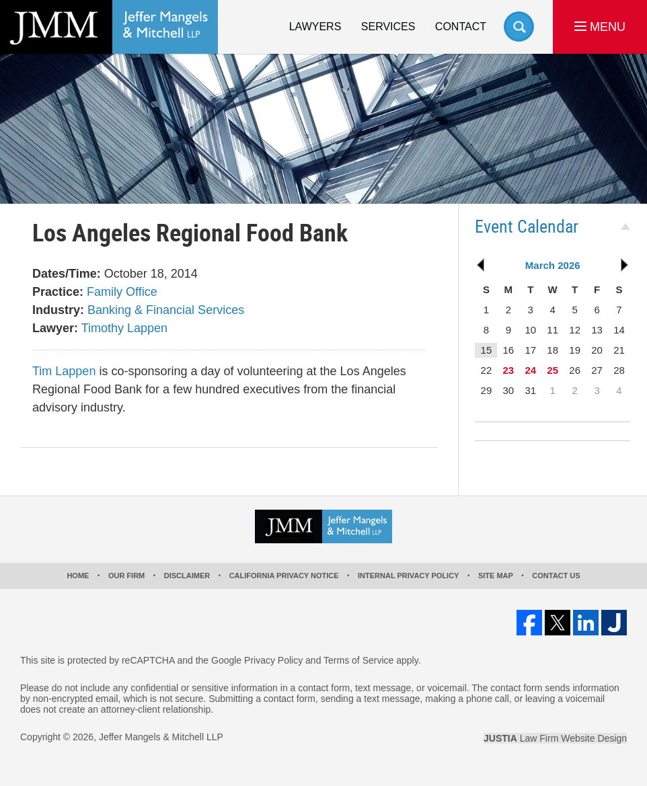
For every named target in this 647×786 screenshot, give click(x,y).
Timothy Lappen (124, 328)
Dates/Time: (66, 273)
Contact (460, 26)
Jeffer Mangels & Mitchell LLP (161, 737)
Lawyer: (55, 328)
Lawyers (315, 26)
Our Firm (126, 576)
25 (552, 370)
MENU (599, 27)
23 (508, 370)
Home (78, 576)
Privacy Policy (273, 660)
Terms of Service (358, 660)
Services (388, 26)
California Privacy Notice (284, 576)
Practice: (57, 292)
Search (519, 26)
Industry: (58, 310)
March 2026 (552, 265)
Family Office (122, 292)
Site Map (495, 576)
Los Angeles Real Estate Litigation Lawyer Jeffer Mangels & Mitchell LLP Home (109, 27)
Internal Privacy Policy (408, 576)
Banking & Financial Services (165, 310)
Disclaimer (187, 576)
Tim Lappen (64, 371)
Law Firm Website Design (555, 738)
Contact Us (556, 576)
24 (530, 370)
